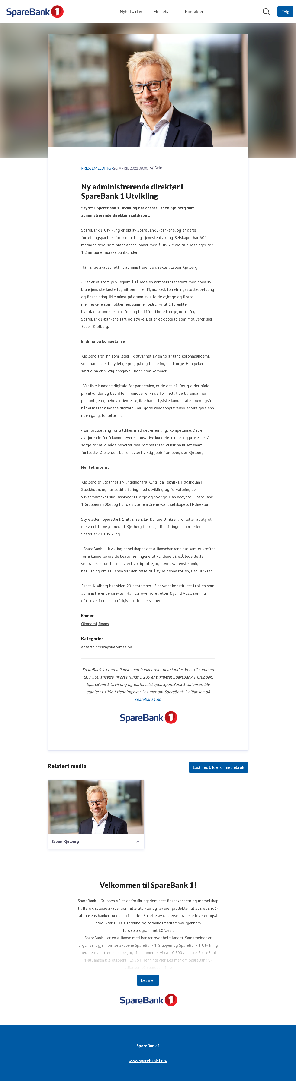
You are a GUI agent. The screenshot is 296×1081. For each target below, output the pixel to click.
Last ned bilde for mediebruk (218, 767)
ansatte (88, 647)
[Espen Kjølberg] (96, 807)
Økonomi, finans (95, 623)
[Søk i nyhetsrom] (266, 11)
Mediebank (163, 11)
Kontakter (194, 11)
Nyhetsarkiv (131, 11)
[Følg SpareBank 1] (285, 11)
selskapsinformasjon (114, 647)
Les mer (148, 980)
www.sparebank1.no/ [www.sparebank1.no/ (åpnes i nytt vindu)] (148, 1060)
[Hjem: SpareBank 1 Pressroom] (34, 11)
